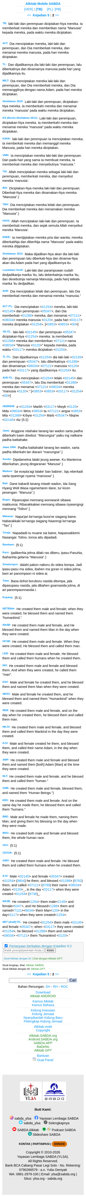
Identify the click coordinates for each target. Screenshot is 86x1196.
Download (43, 992)
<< (29, 15)
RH (55, 986)
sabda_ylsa (20, 1118)
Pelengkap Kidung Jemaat (43, 1021)
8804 (21, 881)
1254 (34, 902)
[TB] (39, 9)
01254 (46, 307)
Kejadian (40, 15)
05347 (46, 311)
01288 (27, 315)
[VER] (28, 9)
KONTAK (25, 1144)
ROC (64, 986)
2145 (61, 902)
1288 (53, 906)
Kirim (50, 950)
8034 (29, 910)
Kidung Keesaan (43, 1010)
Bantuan (43, 1055)
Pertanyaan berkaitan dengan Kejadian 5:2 (40, 946)
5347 (18, 906)
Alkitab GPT (38, 968)
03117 (75, 320)
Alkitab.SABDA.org (43, 1035)
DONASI (59, 1144)
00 (74, 324)
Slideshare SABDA (44, 1134)
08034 (8, 320)
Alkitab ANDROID (43, 996)
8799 (46, 885)
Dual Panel (43, 1060)
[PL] (50, 9)
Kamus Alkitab (43, 1001)
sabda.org (54, 1178)
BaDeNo (43, 1046)
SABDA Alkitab (25, 1130)
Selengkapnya (56, 1123)
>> (57, 15)
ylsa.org (38, 1178)
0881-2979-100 (27, 1174)
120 (55, 910)
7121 (18, 910)
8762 (78, 881)
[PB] (58, 9)
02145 (8, 311)
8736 (33, 894)
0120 (47, 320)
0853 (51, 324)
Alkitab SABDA (35, 965)
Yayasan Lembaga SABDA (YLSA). (43, 1156)
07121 (74, 315)
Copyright (43, 1030)
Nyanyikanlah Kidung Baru (43, 1017)
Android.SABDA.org (43, 1039)
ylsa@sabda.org (63, 1174)
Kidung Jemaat (43, 1014)
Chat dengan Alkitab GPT (47, 958)
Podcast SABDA (59, 1130)
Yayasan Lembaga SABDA (56, 1118)
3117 (13, 915)
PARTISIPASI (41, 1144)
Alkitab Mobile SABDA (43, 4)
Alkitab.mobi (43, 1026)
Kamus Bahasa (43, 1005)
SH (47, 986)
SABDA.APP (43, 1043)
